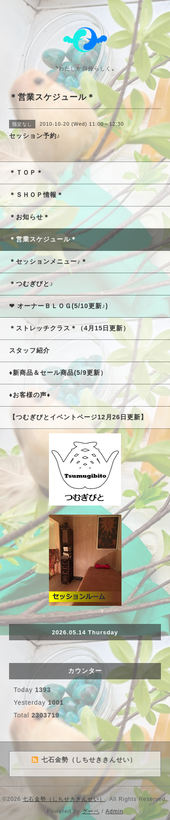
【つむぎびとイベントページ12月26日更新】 (78, 417)
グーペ (91, 811)
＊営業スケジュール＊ (43, 239)
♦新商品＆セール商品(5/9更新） (58, 372)
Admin (114, 811)
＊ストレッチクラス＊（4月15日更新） (69, 328)
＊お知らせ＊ (29, 217)
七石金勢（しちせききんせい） (64, 799)
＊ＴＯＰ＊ (26, 172)
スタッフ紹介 (29, 350)
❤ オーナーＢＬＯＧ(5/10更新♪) (58, 305)
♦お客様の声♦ (29, 394)
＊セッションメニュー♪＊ (48, 261)
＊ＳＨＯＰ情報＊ (36, 194)
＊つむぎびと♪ (31, 283)
